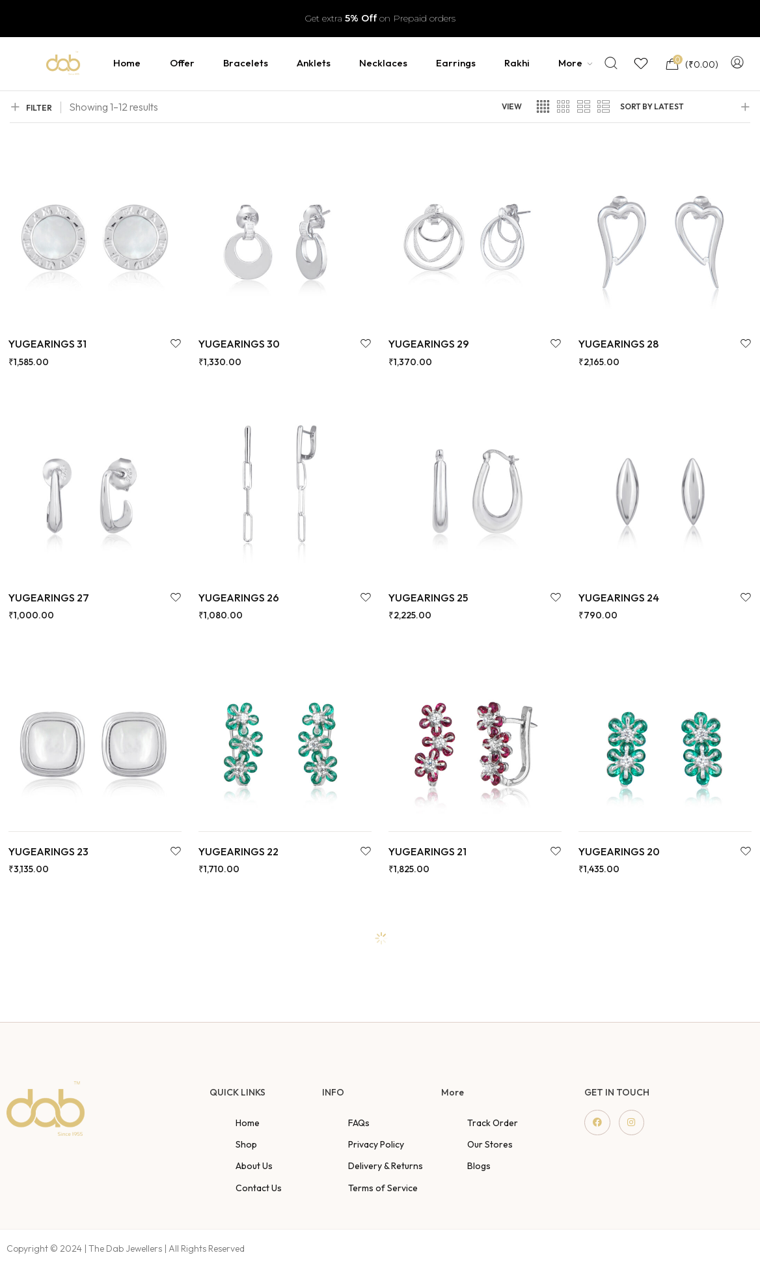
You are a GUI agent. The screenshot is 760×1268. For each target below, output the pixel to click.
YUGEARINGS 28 (618, 343)
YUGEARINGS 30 (239, 343)
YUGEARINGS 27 (48, 597)
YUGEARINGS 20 (619, 851)
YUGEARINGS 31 (47, 343)
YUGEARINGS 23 (48, 851)
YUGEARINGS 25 (428, 597)
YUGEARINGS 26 (238, 597)
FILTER (31, 107)
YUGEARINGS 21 (427, 851)
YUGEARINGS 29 (428, 343)
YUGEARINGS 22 (238, 851)
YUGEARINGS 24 (618, 597)
